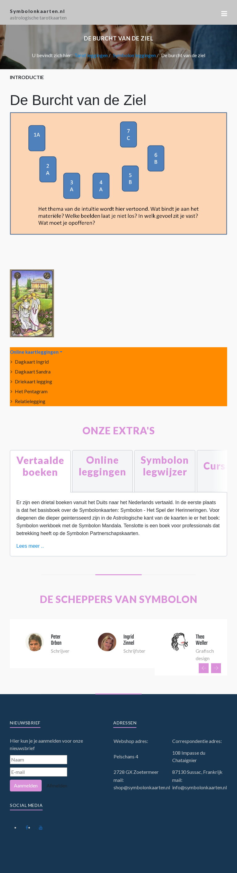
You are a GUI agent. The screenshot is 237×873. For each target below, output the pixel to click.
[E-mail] (38, 772)
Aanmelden (26, 785)
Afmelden (57, 785)
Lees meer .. (30, 546)
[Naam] (38, 759)
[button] (224, 13)
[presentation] (204, 668)
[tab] (40, 471)
